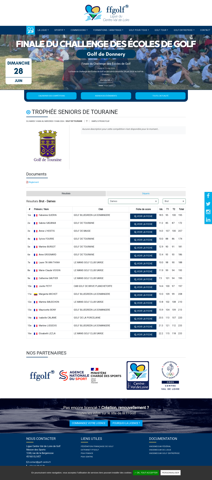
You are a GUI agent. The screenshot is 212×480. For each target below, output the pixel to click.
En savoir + (106, 80)
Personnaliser (170, 473)
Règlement (32, 182)
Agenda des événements (106, 96)
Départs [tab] (146, 193)
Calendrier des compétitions (51, 96)
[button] (43, 30)
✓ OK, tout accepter (146, 473)
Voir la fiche (143, 216)
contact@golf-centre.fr (40, 462)
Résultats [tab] (66, 193)
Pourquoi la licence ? (126, 423)
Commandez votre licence (88, 423)
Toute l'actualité (160, 96)
